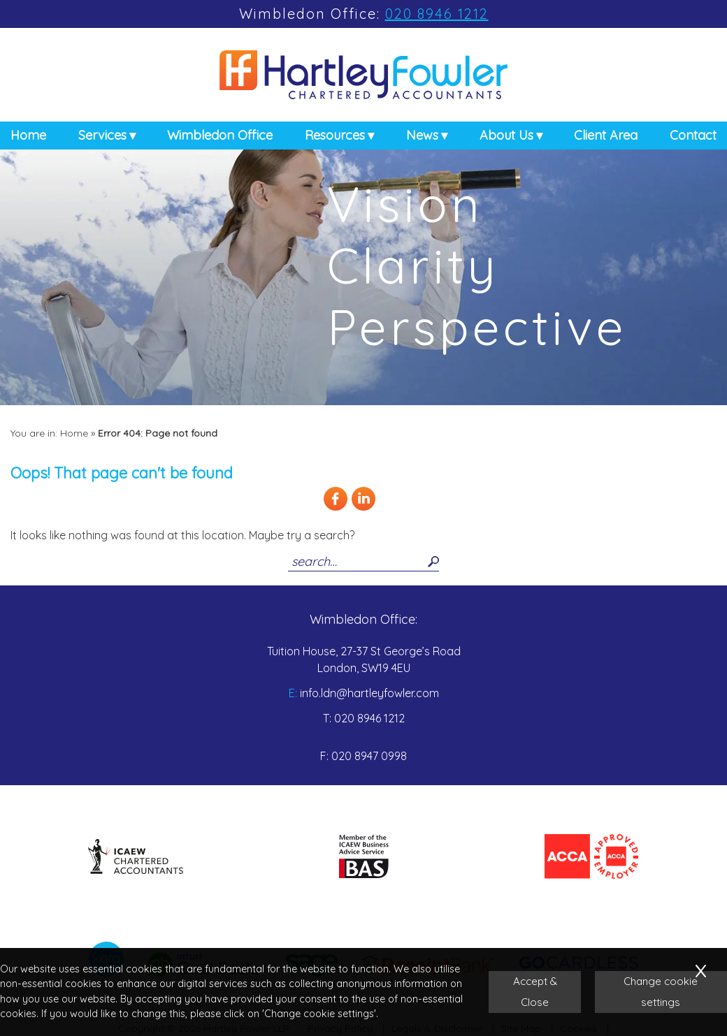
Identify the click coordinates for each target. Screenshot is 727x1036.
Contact (693, 138)
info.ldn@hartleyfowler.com (369, 693)
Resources (335, 138)
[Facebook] (336, 509)
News (422, 138)
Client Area (606, 138)
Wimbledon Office (220, 138)
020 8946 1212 (437, 13)
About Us (506, 138)
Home (28, 138)
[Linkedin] (363, 509)
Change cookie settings (661, 992)
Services (102, 138)
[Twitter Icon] (391, 509)
